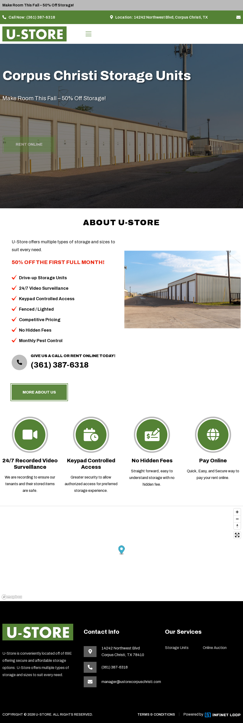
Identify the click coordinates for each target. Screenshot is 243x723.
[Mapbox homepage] (11, 597)
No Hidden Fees (152, 461)
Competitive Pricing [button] (37, 319)
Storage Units (177, 648)
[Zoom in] (237, 512)
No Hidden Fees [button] (33, 330)
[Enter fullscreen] (237, 535)
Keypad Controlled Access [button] (44, 298)
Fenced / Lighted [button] (34, 309)
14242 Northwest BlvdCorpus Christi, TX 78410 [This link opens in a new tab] (123, 651)
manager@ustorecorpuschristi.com (130, 682)
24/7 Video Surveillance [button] (41, 288)
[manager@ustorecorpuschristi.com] (238, 17)
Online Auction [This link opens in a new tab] (215, 648)
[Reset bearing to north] (237, 525)
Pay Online (213, 461)
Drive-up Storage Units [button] (41, 277)
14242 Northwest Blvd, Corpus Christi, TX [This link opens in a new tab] (171, 17)
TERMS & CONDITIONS (156, 714)
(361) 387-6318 (40, 17)
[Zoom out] (237, 518)
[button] (121, 550)
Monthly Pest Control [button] (38, 340)
